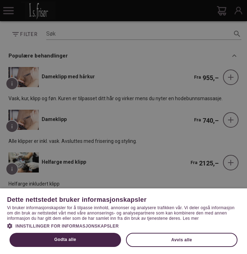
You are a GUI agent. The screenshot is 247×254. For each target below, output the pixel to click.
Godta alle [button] (65, 239)
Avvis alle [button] (181, 239)
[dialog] (123, 127)
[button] (123, 225)
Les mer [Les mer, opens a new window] (191, 218)
